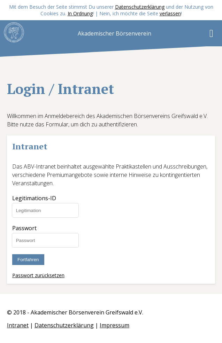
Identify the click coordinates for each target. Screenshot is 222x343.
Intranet (18, 325)
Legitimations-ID (34, 198)
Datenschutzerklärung (139, 6)
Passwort (24, 228)
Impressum (114, 325)
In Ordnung (80, 13)
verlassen (170, 13)
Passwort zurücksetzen (38, 275)
